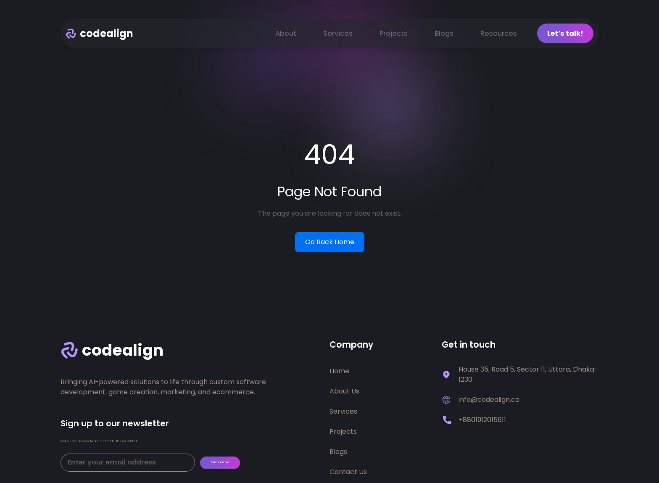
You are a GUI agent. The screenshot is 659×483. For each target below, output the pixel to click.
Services (338, 35)
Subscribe (228, 470)
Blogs (444, 35)
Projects (394, 35)
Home (339, 372)
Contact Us (348, 473)
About (285, 35)
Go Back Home (329, 243)
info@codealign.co (489, 401)
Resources (498, 35)
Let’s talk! (565, 35)
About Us (344, 393)
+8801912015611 (482, 421)
